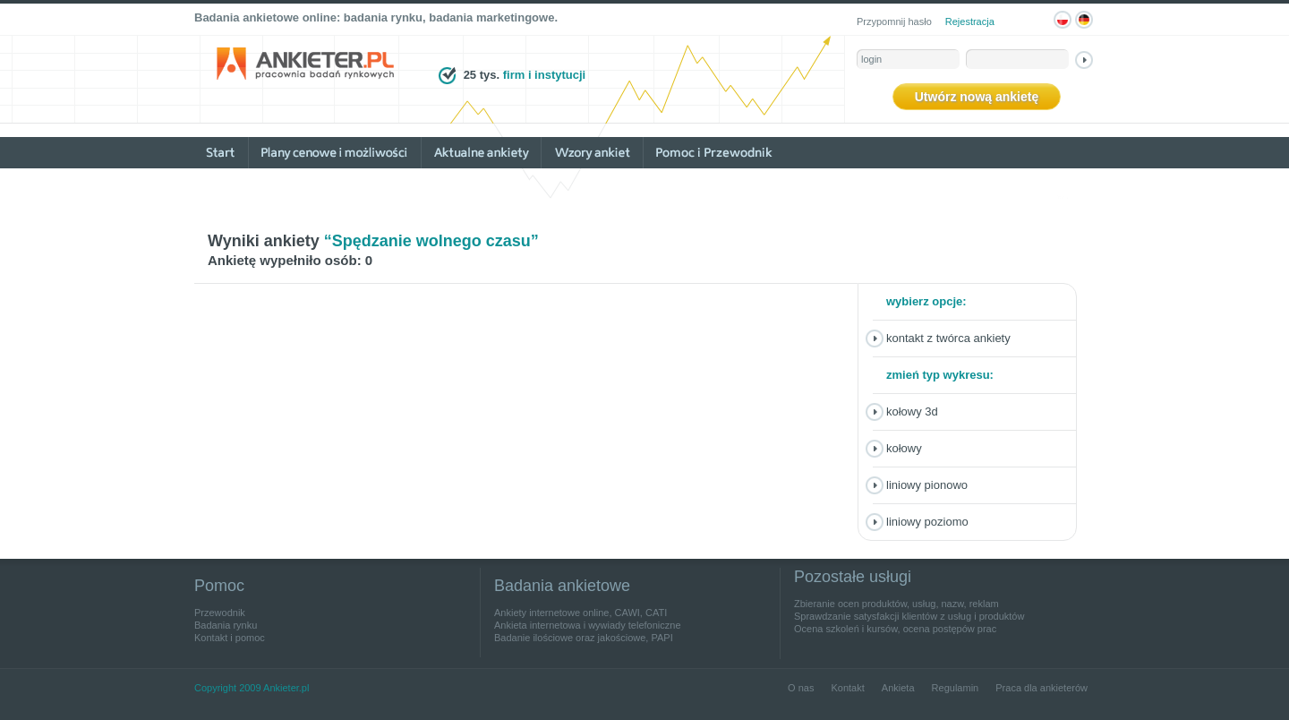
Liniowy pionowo (927, 485)
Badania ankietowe (562, 586)
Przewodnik (219, 612)
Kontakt (847, 687)
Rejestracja (969, 21)
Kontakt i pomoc (229, 637)
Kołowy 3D (912, 411)
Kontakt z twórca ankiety (948, 338)
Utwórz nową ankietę (976, 97)
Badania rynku (225, 625)
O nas (801, 687)
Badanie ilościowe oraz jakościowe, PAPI (583, 637)
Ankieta (898, 687)
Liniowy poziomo (927, 521)
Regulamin (955, 687)
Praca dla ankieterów (1041, 687)
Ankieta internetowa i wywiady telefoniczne (587, 625)
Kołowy (904, 448)
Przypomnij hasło (894, 21)
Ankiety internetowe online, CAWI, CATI (580, 612)
